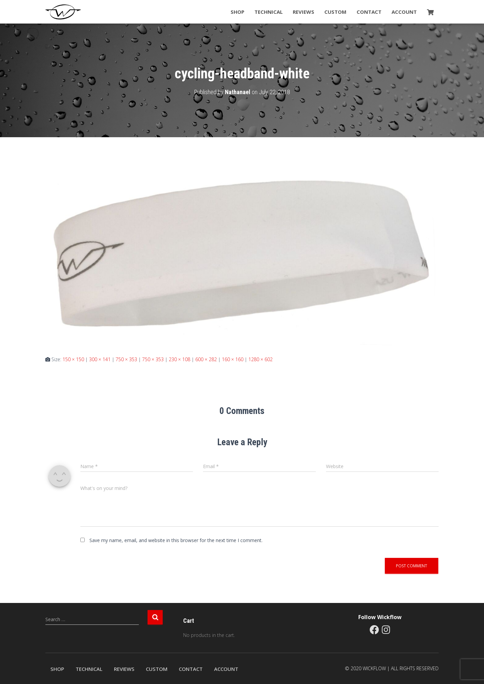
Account (404, 11)
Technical (268, 11)
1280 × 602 (260, 359)
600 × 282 (206, 359)
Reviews (303, 11)
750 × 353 (126, 359)
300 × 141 (100, 359)
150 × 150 (73, 359)
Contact (369, 11)
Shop (237, 11)
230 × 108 (179, 359)
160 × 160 (232, 359)
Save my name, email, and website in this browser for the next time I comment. (176, 540)
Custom (335, 11)
